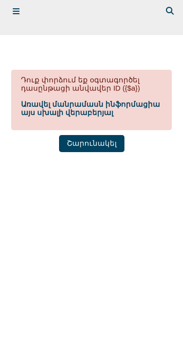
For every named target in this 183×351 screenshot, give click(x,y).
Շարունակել (92, 143)
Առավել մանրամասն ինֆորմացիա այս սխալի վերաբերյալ (90, 108)
